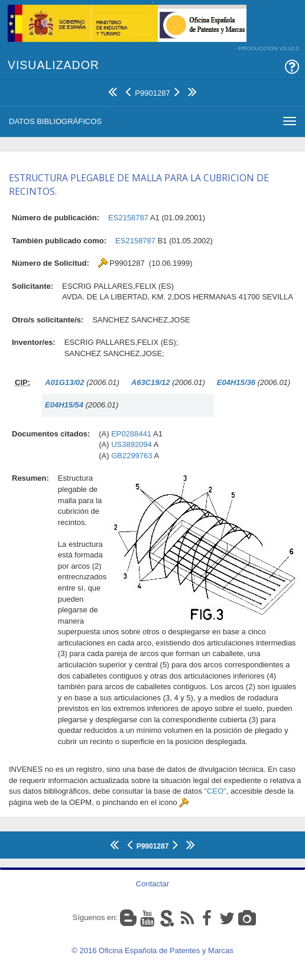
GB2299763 (131, 455)
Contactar (152, 883)
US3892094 (131, 444)
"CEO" (215, 791)
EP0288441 (131, 433)
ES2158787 (128, 217)
